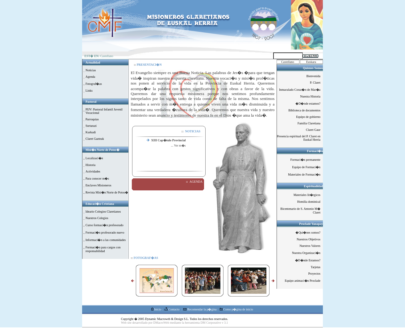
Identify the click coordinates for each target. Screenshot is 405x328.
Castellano (287, 62)
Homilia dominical (308, 201)
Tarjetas (315, 267)
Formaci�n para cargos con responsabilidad (103, 249)
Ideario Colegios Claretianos (103, 211)
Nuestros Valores (309, 245)
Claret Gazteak (95, 138)
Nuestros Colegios (97, 218)
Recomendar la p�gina (199, 309)
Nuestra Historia (310, 96)
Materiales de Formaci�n (304, 174)
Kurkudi (91, 132)
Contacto (172, 309)
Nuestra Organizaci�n (306, 253)
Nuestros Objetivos (308, 239)
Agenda (90, 76)
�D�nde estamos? (307, 103)
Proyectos (314, 273)
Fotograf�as (94, 83)
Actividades (93, 171)
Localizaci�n (94, 158)
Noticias (91, 70)
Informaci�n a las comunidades (106, 240)
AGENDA (196, 181)
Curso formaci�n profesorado (104, 225)
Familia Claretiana (309, 123)
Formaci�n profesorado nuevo (105, 232)
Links (89, 90)
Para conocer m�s (97, 178)
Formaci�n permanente (305, 159)
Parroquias (92, 119)
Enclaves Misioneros (98, 185)
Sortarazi (91, 125)
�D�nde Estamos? (308, 260)
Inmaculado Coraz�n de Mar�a (299, 89)
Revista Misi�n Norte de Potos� (107, 192)
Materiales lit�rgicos (307, 195)
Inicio (156, 309)
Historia (90, 165)
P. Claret (315, 82)
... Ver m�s (178, 145)
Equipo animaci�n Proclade (302, 280)
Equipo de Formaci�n (306, 167)
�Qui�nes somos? (307, 232)
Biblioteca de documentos (304, 110)
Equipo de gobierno (308, 116)
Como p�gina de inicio (236, 309)
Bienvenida (313, 76)
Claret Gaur (313, 129)
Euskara (311, 62)
